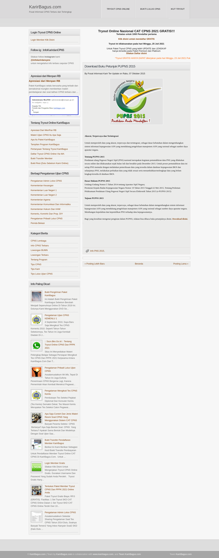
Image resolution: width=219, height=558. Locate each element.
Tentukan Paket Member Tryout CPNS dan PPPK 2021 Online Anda (60, 489)
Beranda (139, 264)
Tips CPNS (36, 264)
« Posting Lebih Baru (95, 264)
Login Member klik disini (43, 40)
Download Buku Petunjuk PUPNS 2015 (110, 66)
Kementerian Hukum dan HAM (45, 209)
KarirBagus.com (45, 6)
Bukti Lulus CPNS (150, 9)
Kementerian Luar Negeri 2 (44, 195)
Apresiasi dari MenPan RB (43, 130)
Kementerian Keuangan (42, 185)
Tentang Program (39, 259)
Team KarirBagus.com (130, 554)
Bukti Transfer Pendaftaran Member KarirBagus (57, 442)
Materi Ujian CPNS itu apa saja (46, 135)
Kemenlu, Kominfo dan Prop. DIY (47, 214)
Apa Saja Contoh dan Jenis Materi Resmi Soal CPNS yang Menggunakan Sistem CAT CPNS (61, 417)
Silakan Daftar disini (136, 53)
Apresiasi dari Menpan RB (44, 81)
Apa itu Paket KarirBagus (43, 139)
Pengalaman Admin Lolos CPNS (46, 181)
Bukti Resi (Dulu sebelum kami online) (49, 163)
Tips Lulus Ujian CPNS (42, 274)
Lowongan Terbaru (40, 255)
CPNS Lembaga (38, 241)
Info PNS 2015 (97, 251)
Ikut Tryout (178, 9)
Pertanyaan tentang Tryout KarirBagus (49, 149)
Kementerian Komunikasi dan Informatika (51, 204)
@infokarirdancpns (40, 60)
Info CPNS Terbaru (40, 245)
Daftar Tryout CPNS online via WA (47, 154)
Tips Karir (35, 269)
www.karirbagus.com (103, 554)
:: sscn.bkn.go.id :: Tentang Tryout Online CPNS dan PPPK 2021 (60, 344)
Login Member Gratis (55, 463)
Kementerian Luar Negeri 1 (44, 190)
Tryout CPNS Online (118, 9)
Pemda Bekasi (38, 223)
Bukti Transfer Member (42, 158)
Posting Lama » (180, 264)
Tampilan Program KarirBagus (45, 144)
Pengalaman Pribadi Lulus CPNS (47, 218)
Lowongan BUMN (39, 250)
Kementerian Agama (40, 200)
